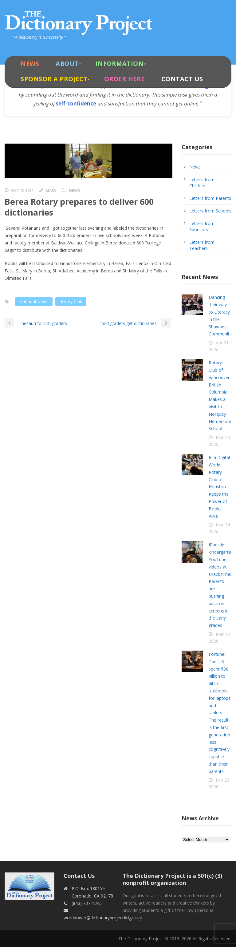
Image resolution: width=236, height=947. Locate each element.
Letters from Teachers (201, 245)
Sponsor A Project (54, 79)
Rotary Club (70, 301)
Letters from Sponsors (201, 226)
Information (120, 63)
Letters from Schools (210, 211)
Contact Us (182, 79)
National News (34, 301)
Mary (51, 190)
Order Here (124, 79)
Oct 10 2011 (22, 190)
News (30, 63)
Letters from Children (201, 182)
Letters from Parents (210, 198)
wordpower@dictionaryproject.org (98, 918)
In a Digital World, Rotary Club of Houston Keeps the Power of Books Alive (219, 486)
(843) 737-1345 (87, 903)
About (67, 63)
